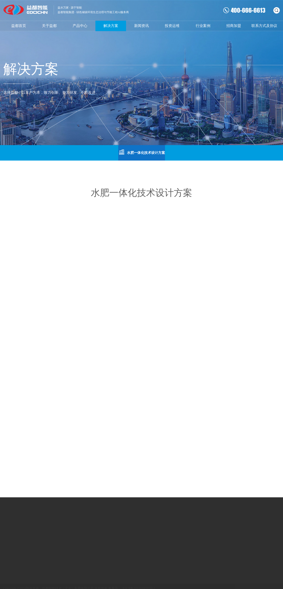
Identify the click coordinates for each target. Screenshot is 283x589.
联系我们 (124, 524)
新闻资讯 (141, 26)
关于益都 (49, 26)
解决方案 (110, 26)
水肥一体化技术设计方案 (141, 152)
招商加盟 (233, 26)
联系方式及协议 (264, 26)
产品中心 (80, 26)
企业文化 (9, 524)
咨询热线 (181, 534)
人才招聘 (124, 537)
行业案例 (203, 26)
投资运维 (172, 26)
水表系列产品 (39, 524)
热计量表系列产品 (78, 524)
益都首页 (18, 26)
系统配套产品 (74, 531)
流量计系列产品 (41, 531)
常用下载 (124, 531)
